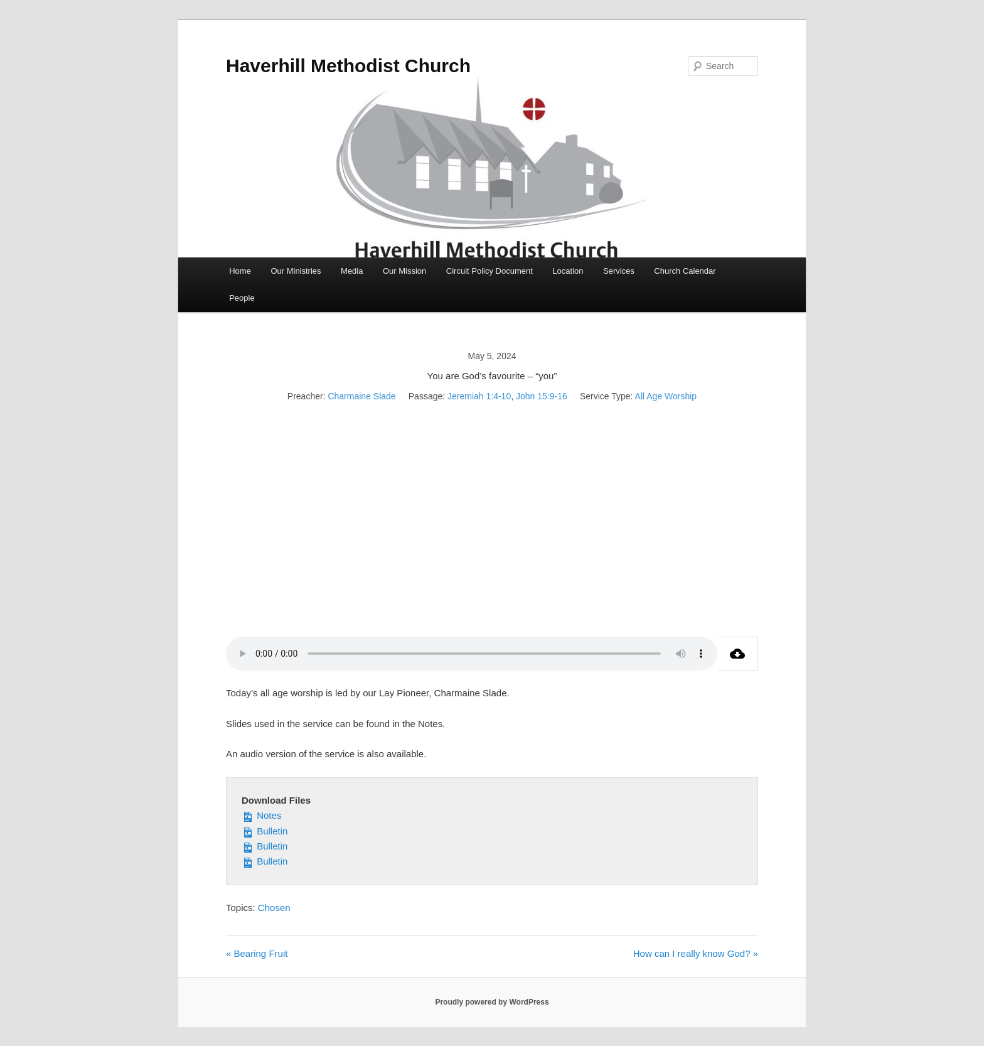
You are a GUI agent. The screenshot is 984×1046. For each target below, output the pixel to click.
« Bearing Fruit (256, 953)
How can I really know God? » (695, 953)
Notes (261, 814)
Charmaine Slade (361, 396)
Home (240, 271)
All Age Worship (666, 396)
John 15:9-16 (541, 396)
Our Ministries (295, 271)
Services (618, 271)
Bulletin (264, 830)
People (241, 298)
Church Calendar (684, 271)
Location (567, 271)
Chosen (274, 907)
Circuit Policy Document (489, 271)
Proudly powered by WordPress (491, 1002)
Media (352, 271)
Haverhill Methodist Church (348, 65)
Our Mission (404, 271)
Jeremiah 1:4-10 (479, 396)
